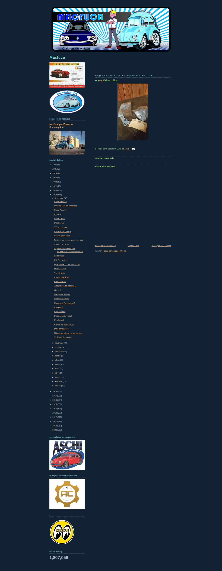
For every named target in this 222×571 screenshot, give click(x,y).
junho (57, 364)
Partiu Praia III (60, 201)
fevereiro (59, 381)
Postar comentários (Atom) (114, 251)
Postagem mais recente (105, 246)
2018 (54, 391)
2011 (54, 421)
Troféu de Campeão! (63, 337)
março (58, 377)
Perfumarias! (59, 311)
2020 (54, 190)
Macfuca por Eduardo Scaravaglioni (61, 126)
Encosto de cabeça (62, 231)
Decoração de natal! (63, 316)
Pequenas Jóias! (61, 299)
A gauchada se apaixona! (65, 286)
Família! (57, 214)
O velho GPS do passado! (65, 206)
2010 (54, 426)
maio (57, 369)
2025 (54, 169)
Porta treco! (59, 256)
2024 (54, 173)
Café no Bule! (60, 281)
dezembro (59, 198)
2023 (54, 177)
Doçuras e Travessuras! (64, 303)
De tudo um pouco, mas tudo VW (68, 240)
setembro (59, 351)
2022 (54, 182)
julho (57, 360)
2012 (54, 417)
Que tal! (57, 290)
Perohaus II (59, 320)
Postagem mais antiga (161, 246)
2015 (54, 404)
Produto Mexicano (62, 277)
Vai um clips (110, 80)
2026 (54, 165)
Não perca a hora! (62, 294)
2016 (54, 400)
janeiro (58, 386)
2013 (54, 413)
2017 (54, 396)
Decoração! (59, 223)
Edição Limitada (61, 260)
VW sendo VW (60, 227)
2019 (54, 195)
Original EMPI (60, 269)
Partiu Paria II (60, 210)
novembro (59, 343)
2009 (54, 430)
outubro (58, 347)
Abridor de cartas (61, 244)
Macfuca (57, 57)
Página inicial (133, 246)
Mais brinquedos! (61, 329)
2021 (54, 186)
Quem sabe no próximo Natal (67, 264)
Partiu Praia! (59, 219)
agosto (58, 356)
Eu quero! (58, 307)
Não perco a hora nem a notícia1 (68, 333)
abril (57, 373)
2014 (54, 409)
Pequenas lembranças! (64, 324)
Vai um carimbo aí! (62, 236)
